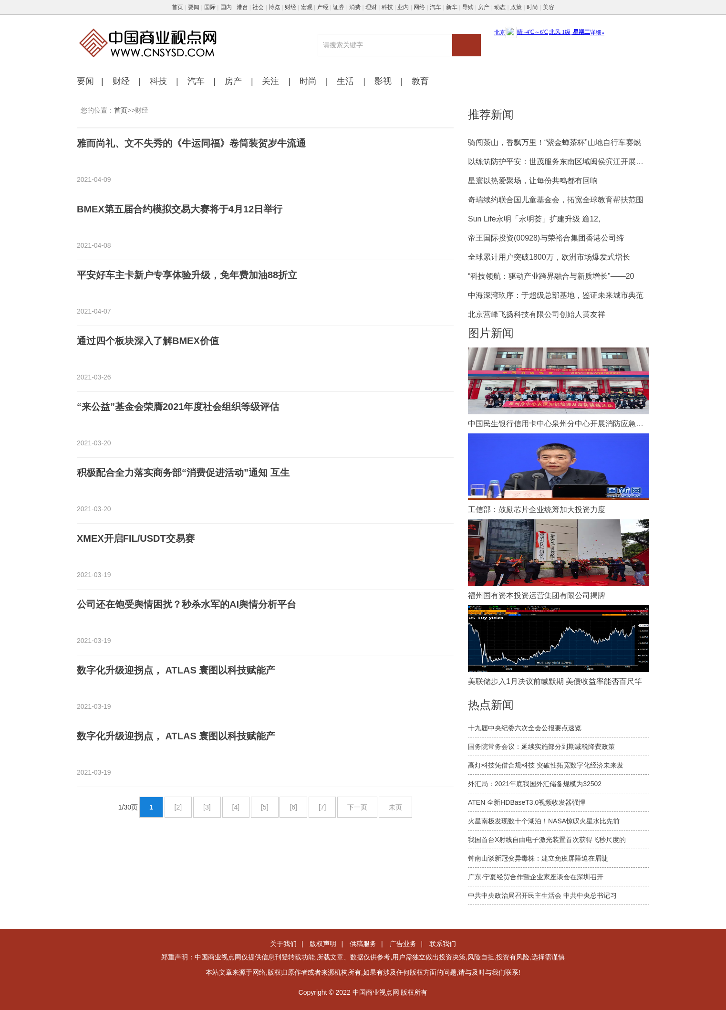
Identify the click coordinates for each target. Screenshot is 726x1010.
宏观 (306, 7)
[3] (207, 807)
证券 (338, 7)
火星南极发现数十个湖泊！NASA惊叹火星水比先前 (544, 821)
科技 (387, 7)
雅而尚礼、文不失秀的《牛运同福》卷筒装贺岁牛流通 (191, 143)
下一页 (357, 807)
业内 (403, 7)
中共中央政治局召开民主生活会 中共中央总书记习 (542, 895)
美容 (548, 7)
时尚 (532, 7)
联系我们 (442, 943)
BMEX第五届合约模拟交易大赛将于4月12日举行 (179, 209)
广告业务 (403, 943)
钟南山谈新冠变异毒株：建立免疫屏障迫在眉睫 (538, 858)
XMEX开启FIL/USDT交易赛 (136, 538)
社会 (258, 7)
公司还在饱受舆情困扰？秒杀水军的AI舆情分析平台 (186, 604)
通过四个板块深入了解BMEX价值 (148, 341)
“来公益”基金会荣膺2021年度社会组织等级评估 (178, 406)
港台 (242, 7)
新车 (451, 7)
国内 (226, 7)
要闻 (193, 7)
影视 (383, 81)
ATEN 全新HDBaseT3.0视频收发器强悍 (526, 802)
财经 (290, 7)
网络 (419, 7)
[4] (236, 807)
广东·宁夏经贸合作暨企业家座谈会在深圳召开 (535, 877)
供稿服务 (363, 943)
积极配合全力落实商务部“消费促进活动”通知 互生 (183, 472)
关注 (270, 81)
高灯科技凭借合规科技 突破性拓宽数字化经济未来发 (545, 765)
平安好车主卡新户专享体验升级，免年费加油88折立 (187, 275)
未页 (395, 807)
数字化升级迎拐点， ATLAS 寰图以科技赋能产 (176, 670)
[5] (265, 807)
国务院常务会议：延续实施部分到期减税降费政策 (541, 746)
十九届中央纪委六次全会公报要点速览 (524, 728)
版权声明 (323, 943)
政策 (516, 7)
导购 (468, 7)
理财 (371, 7)
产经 (323, 7)
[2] (178, 807)
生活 (345, 81)
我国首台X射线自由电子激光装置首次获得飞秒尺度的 (547, 839)
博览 (274, 7)
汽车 (435, 7)
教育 (420, 81)
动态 (500, 7)
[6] (293, 807)
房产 (483, 7)
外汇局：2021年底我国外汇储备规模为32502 (535, 784)
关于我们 (283, 943)
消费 (355, 7)
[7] (322, 807)
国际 (210, 7)
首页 (177, 7)
